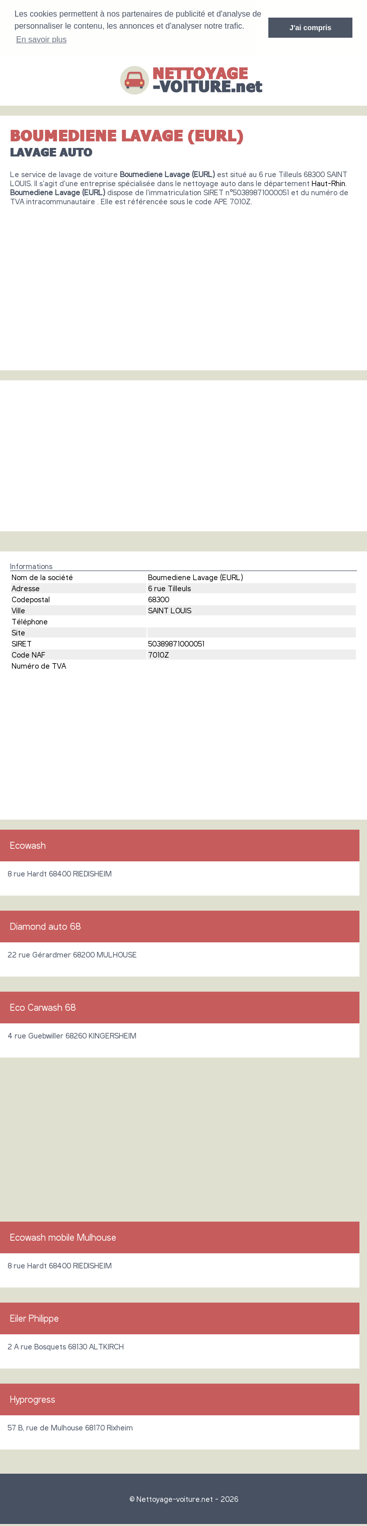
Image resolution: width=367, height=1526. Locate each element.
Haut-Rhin (328, 183)
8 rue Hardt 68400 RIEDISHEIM (60, 873)
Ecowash (28, 845)
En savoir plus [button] (41, 39)
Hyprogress (32, 1399)
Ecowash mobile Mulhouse (63, 1237)
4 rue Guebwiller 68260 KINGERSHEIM (72, 1035)
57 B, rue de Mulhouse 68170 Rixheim (70, 1427)
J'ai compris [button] (310, 28)
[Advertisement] (183, 284)
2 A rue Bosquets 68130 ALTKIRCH (66, 1346)
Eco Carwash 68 (43, 1007)
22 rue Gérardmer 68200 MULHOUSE (72, 954)
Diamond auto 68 (45, 926)
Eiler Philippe (34, 1318)
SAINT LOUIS (169, 610)
